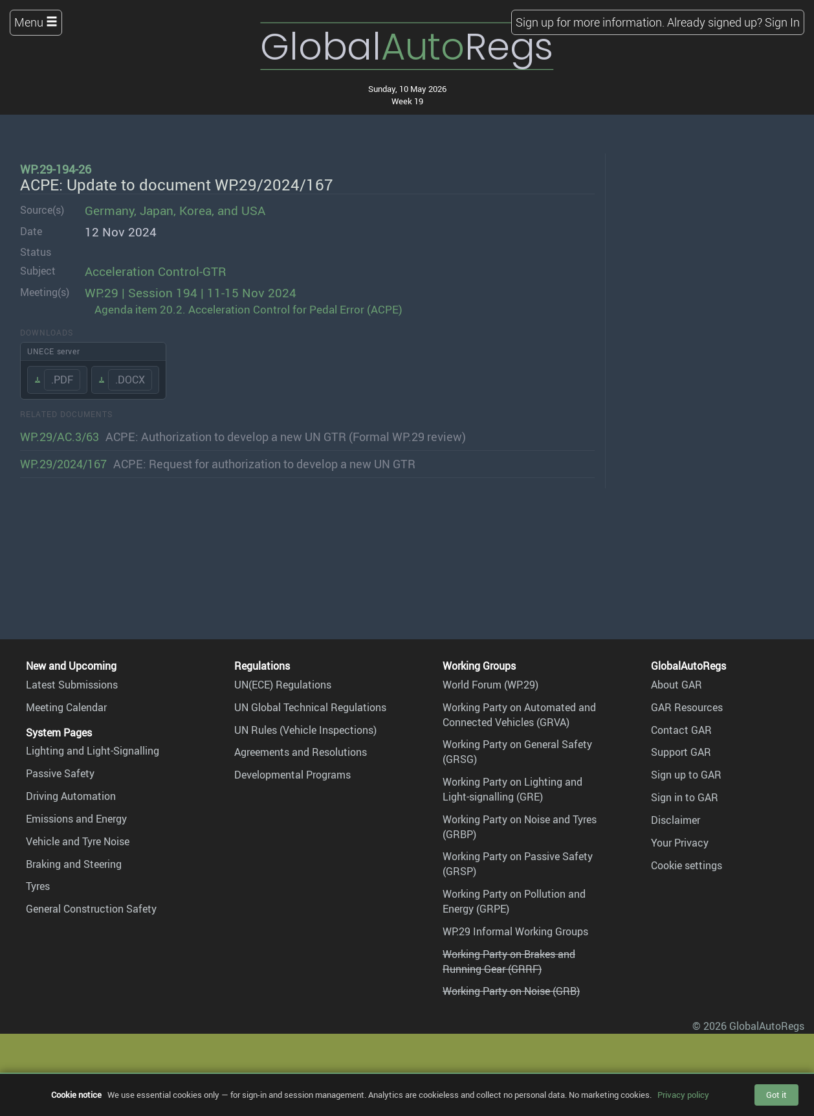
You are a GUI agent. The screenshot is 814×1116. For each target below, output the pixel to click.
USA (253, 210)
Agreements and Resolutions (300, 752)
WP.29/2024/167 (63, 464)
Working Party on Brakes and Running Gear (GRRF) (509, 961)
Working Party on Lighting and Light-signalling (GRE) (512, 789)
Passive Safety (60, 773)
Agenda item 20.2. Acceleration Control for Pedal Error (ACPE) (248, 309)
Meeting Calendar (66, 707)
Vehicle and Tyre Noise (77, 841)
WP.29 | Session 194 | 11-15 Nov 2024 (190, 292)
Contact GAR (681, 730)
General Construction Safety (91, 909)
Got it (776, 1094)
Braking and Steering (74, 864)
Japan (156, 210)
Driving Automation (71, 796)
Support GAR (681, 752)
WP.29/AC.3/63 (59, 436)
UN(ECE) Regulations (282, 685)
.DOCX (130, 379)
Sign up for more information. (590, 22)
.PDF (62, 379)
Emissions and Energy (76, 819)
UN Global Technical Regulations (310, 707)
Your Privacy (680, 843)
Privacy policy (683, 1094)
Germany (109, 210)
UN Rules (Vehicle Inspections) (305, 730)
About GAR (676, 685)
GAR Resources (687, 707)
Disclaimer (675, 820)
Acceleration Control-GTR (155, 271)
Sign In (782, 22)
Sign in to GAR (684, 797)
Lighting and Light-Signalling (92, 751)
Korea (195, 210)
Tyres (38, 886)
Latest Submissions (72, 685)
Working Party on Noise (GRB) (511, 991)
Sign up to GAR (686, 775)
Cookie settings (686, 865)
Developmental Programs (292, 775)
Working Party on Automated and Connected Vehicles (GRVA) (519, 714)
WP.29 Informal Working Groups (515, 931)
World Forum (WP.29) (490, 685)
